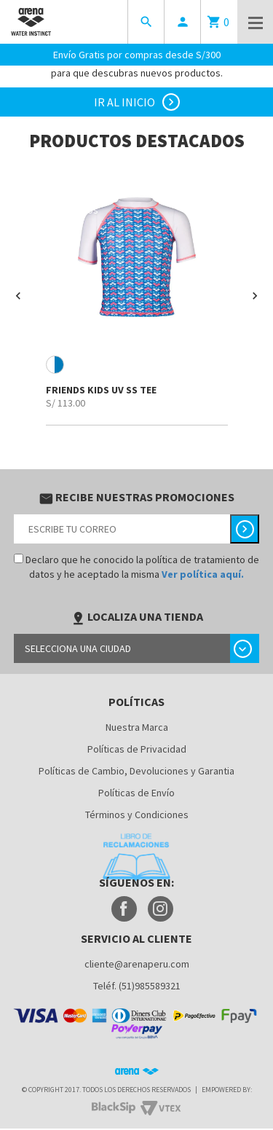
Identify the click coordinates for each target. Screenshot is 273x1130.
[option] (136, 295)
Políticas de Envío (136, 792)
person (182, 22)
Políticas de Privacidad (136, 749)
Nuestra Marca (137, 727)
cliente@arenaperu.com (136, 963)
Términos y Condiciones (137, 814)
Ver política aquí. (203, 574)
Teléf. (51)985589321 (137, 985)
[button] (18, 296)
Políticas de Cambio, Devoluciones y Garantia (136, 770)
